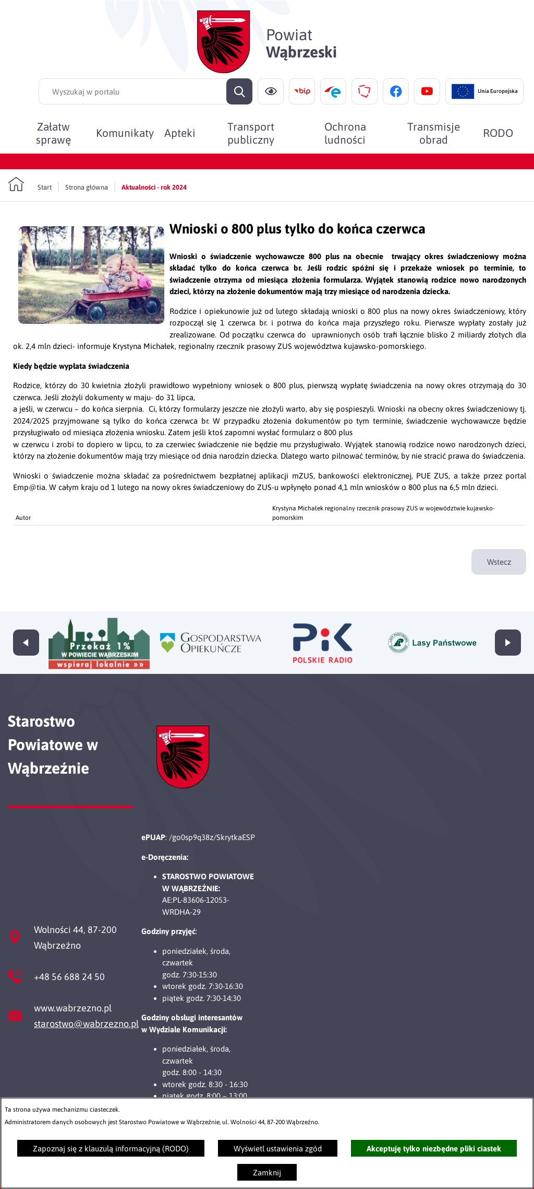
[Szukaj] (239, 91)
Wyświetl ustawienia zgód (278, 1148)
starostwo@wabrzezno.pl (86, 1023)
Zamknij (267, 1172)
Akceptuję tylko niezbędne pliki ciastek (434, 1148)
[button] (91, 321)
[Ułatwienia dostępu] (271, 91)
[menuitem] (53, 132)
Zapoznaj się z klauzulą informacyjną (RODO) (111, 1148)
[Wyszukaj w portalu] (145, 91)
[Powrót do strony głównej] (30, 184)
